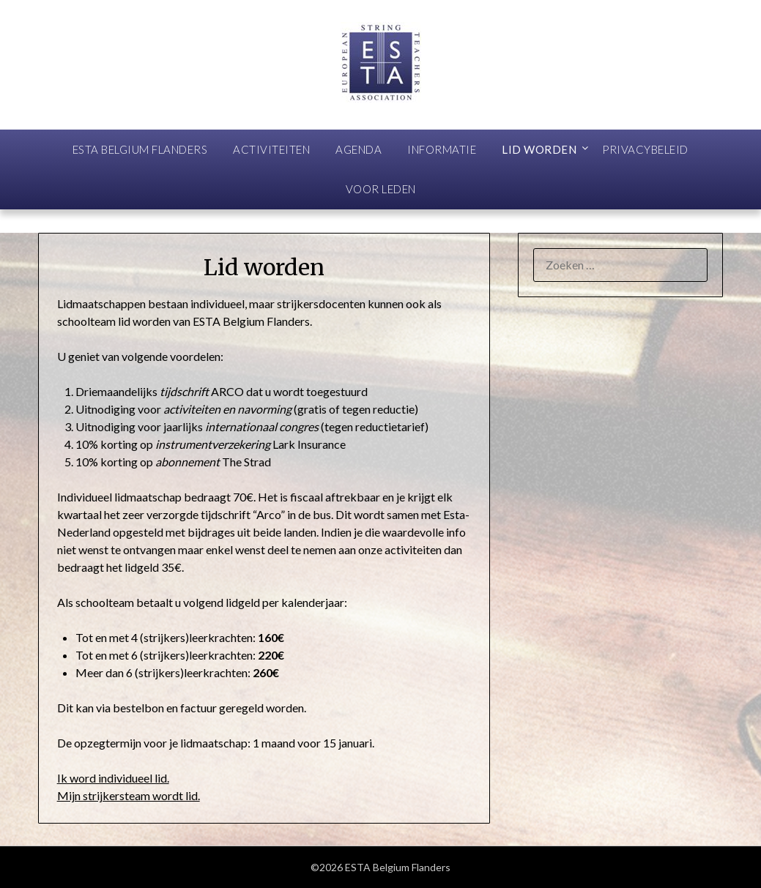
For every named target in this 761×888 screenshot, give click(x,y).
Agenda (358, 149)
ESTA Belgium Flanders (140, 149)
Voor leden (381, 188)
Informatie (441, 149)
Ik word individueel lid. (113, 778)
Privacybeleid (645, 149)
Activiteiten (271, 149)
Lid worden (539, 149)
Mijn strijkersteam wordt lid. (128, 795)
